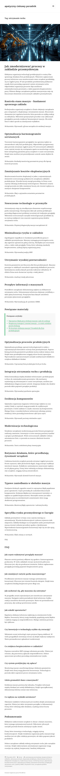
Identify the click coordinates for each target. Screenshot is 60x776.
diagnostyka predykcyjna (30, 759)
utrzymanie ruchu (29, 764)
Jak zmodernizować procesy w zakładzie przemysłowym (25, 67)
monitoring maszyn (38, 761)
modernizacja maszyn (26, 761)
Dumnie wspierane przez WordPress (15, 773)
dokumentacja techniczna (44, 759)
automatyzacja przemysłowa (33, 757)
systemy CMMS (19, 764)
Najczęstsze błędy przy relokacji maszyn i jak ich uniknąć (29, 321)
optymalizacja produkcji (24, 762)
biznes (20, 757)
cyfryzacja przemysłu (16, 759)
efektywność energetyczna (12, 761)
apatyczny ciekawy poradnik (20, 6)
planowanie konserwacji (37, 762)
